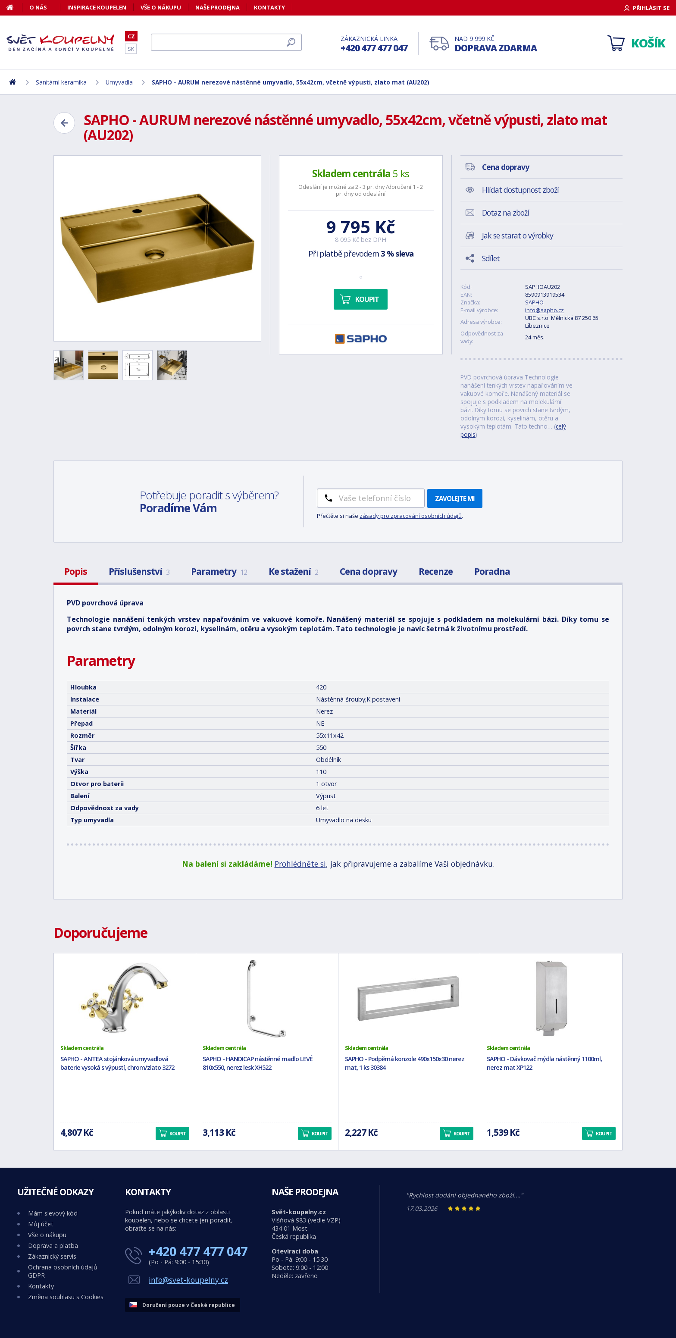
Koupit (367, 299)
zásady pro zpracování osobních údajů (411, 516)
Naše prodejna (217, 7)
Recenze (436, 571)
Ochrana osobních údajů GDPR (62, 1271)
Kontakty (269, 7)
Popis (75, 571)
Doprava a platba (53, 1245)
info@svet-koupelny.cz (188, 1280)
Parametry (219, 571)
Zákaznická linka (374, 44)
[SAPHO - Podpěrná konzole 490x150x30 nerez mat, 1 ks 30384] (409, 998)
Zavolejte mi (455, 498)
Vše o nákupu (161, 7)
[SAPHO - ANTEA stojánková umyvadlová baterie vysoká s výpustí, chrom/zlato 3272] (124, 998)
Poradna (492, 571)
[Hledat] (226, 42)
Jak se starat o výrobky (517, 235)
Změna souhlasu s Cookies (65, 1297)
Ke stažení (293, 571)
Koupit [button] (177, 1133)
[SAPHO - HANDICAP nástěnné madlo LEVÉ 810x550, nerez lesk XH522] (267, 998)
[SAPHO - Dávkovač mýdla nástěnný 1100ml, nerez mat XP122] (551, 998)
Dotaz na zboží (505, 212)
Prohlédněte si (300, 864)
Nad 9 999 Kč (495, 44)
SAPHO (534, 302)
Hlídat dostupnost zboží (520, 190)
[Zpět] (64, 123)
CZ (131, 36)
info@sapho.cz (544, 310)
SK (131, 49)
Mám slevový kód (53, 1213)
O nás (38, 7)
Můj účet (40, 1224)
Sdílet (491, 258)
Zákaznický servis (52, 1256)
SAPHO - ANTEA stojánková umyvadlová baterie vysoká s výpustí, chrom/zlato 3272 (117, 1063)
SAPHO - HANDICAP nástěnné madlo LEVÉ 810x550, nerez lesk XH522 (258, 1063)
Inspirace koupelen (96, 7)
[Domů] (14, 7)
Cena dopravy (368, 571)
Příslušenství (139, 571)
